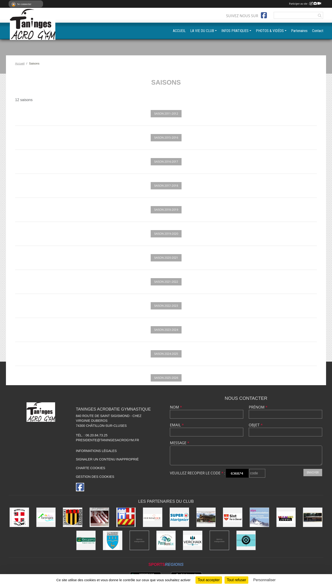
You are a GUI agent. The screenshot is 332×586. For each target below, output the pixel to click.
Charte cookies (90, 468)
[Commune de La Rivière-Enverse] (112, 540)
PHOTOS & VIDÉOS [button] (270, 31)
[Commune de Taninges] (46, 517)
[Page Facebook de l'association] (264, 15)
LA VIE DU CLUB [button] (202, 31)
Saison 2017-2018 (166, 186)
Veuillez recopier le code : (197, 473)
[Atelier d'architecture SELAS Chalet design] (206, 517)
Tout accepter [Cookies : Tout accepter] (209, 580)
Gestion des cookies (95, 476)
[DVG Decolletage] (219, 540)
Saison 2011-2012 (166, 114)
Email (177, 424)
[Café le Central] (246, 540)
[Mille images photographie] (286, 517)
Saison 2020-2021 (166, 258)
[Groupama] (86, 540)
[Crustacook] (152, 517)
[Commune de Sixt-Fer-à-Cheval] (232, 517)
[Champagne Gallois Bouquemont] (139, 540)
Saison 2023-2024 (166, 330)
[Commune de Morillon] (19, 517)
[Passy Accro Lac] (166, 540)
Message (179, 442)
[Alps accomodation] (259, 517)
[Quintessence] (99, 517)
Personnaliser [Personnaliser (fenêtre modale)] (264, 580)
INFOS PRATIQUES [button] (235, 31)
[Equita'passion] (312, 517)
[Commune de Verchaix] (192, 540)
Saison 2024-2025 (166, 354)
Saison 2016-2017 (166, 162)
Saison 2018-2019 (166, 210)
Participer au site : (305, 3)
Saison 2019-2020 (166, 234)
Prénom (258, 407)
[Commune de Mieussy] (72, 517)
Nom (176, 407)
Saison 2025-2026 (166, 378)
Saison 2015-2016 (166, 138)
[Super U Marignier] (179, 517)
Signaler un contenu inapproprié (107, 459)
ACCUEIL (179, 31)
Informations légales (96, 451)
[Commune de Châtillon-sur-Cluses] (126, 517)
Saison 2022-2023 (166, 306)
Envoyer (313, 472)
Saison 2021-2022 (166, 282)
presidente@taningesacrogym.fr (107, 440)
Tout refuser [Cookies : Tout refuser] (236, 580)
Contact (317, 31)
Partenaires (299, 31)
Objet (256, 424)
